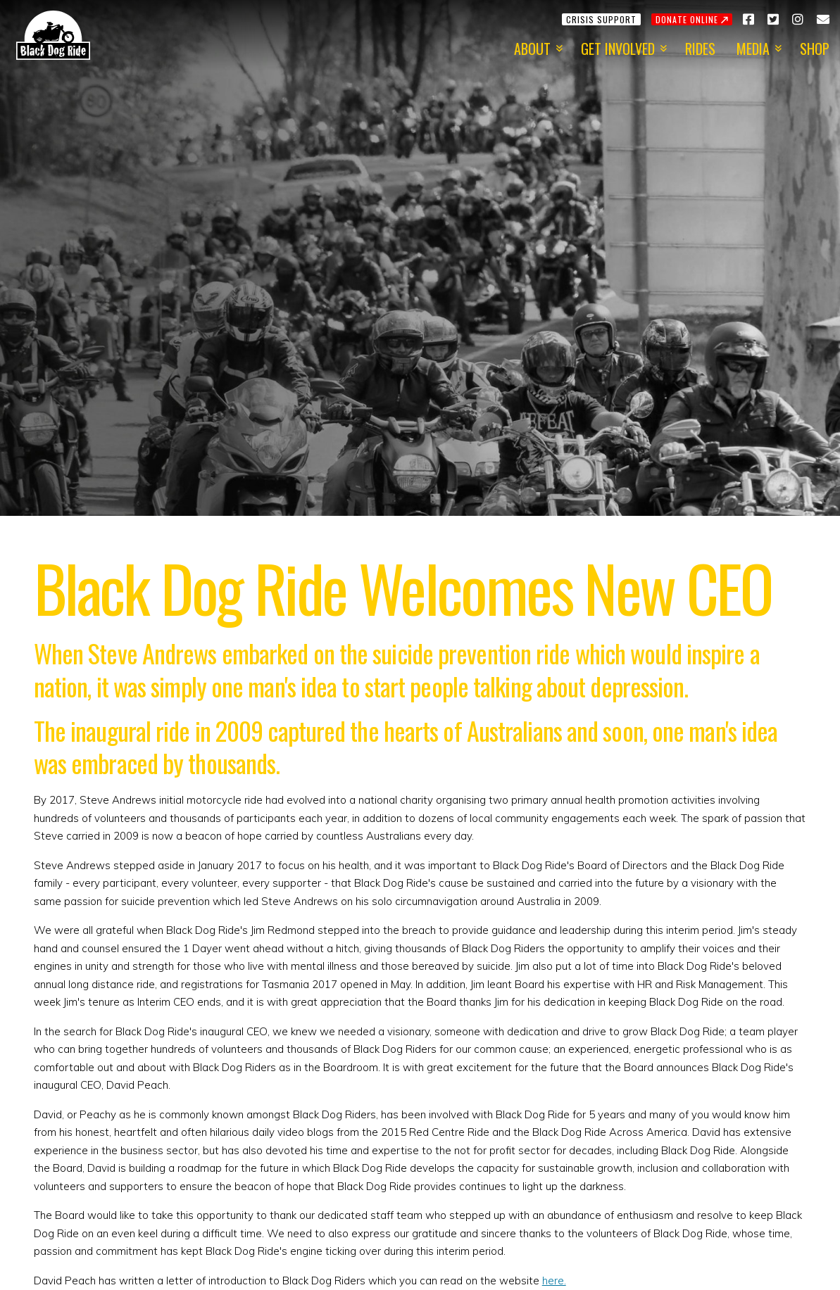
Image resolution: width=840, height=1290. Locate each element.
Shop (814, 48)
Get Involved (618, 48)
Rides (700, 48)
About (532, 48)
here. (554, 1280)
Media (753, 48)
